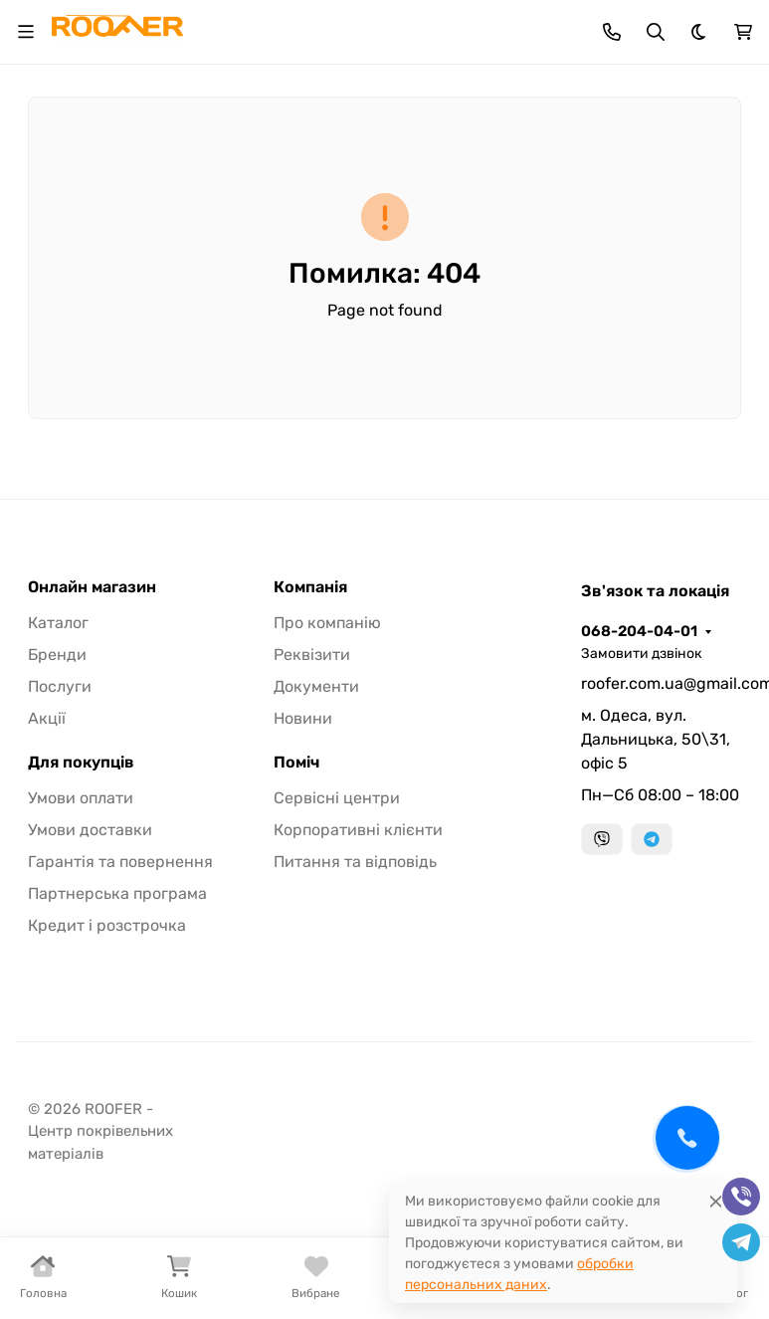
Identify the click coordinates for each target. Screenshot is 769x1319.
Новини (303, 718)
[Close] (715, 1201)
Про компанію (327, 622)
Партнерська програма (117, 893)
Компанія (310, 587)
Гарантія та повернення (120, 861)
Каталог (58, 622)
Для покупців (81, 762)
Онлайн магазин (92, 587)
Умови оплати (80, 797)
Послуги (60, 686)
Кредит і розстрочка (107, 925)
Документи (316, 686)
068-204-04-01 (639, 631)
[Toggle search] (655, 32)
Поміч (296, 762)
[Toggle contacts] (612, 32)
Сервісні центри (337, 797)
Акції (47, 718)
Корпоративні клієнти (358, 829)
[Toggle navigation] (26, 32)
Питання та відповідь (355, 861)
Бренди (57, 654)
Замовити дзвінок (641, 653)
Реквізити (312, 654)
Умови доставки (90, 829)
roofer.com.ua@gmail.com (661, 683)
